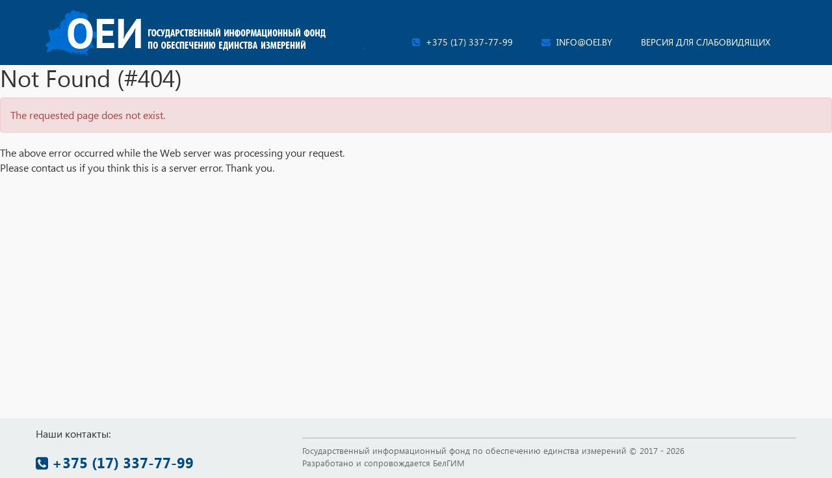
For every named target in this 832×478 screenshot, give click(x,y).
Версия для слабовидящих (705, 42)
